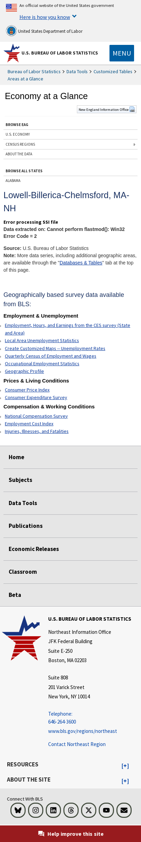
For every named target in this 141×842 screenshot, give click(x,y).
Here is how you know (44, 16)
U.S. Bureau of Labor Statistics (59, 53)
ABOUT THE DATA (19, 154)
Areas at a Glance (25, 79)
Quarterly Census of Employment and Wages (50, 356)
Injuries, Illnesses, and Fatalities (37, 431)
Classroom (23, 571)
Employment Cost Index (29, 423)
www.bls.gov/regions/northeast (82, 731)
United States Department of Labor (44, 30)
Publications (26, 526)
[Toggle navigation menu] (121, 53)
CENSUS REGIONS (20, 144)
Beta (15, 595)
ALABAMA (13, 180)
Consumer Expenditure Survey (36, 397)
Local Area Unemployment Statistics (42, 340)
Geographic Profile (24, 371)
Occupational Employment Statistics (42, 363)
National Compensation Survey (36, 416)
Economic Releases (34, 549)
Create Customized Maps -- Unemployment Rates (55, 348)
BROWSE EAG (17, 124)
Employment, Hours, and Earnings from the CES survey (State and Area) (67, 329)
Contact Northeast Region (77, 744)
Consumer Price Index (27, 390)
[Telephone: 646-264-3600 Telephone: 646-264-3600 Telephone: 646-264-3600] (89, 718)
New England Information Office (107, 109)
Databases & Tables (81, 262)
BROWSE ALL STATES (24, 170)
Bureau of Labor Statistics (34, 71)
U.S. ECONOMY (18, 134)
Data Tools (77, 71)
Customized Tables (113, 71)
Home (16, 457)
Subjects (20, 480)
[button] (125, 766)
